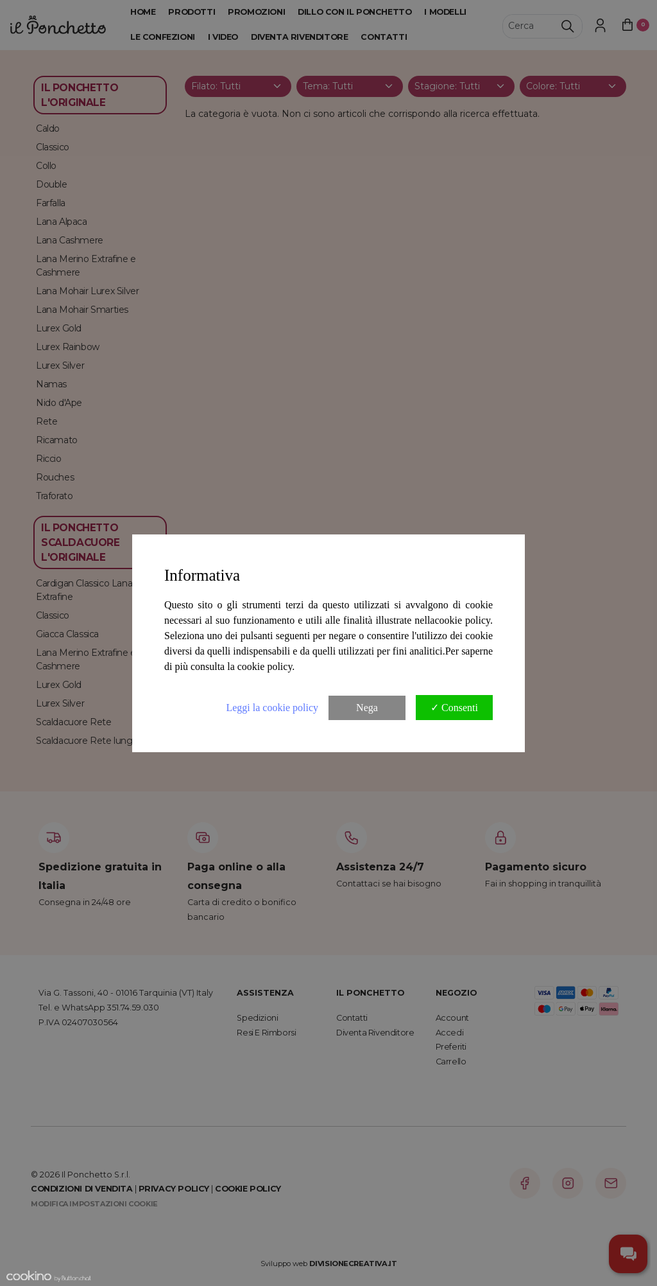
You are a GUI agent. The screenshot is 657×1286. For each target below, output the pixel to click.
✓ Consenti (454, 707)
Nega (367, 707)
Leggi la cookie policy (272, 707)
